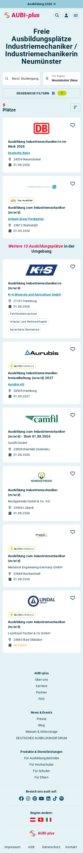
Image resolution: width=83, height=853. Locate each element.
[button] (75, 15)
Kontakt (71, 847)
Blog (41, 725)
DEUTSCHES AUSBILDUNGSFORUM (41, 738)
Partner (41, 692)
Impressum (12, 847)
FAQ (41, 699)
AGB (31, 847)
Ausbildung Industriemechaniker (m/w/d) (33, 492)
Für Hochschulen (41, 764)
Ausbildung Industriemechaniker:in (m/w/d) (34, 285)
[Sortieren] (75, 107)
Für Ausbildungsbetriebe (41, 758)
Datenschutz (51, 847)
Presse (41, 719)
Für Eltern (41, 777)
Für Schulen (41, 771)
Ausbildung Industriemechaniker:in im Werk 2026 (37, 144)
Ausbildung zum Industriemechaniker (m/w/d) (36, 210)
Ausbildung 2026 (41, 4)
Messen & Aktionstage (42, 731)
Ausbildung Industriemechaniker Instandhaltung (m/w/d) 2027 (33, 375)
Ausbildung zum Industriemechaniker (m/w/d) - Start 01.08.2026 (36, 434)
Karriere (41, 686)
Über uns (41, 679)
